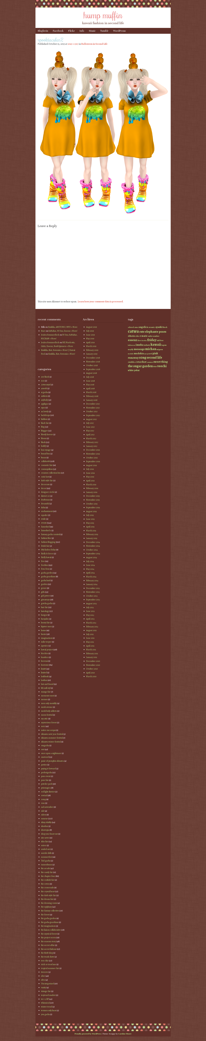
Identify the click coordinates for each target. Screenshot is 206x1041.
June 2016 (90, 473)
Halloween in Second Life (94, 44)
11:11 (42, 380)
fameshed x (46, 530)
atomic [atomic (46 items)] (152, 327)
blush (43, 442)
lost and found (47, 684)
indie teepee (46, 641)
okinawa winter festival (51, 741)
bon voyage (46, 449)
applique (44, 403)
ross (43, 803)
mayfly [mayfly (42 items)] (130, 349)
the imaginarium (48, 926)
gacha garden (47, 572)
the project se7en (48, 937)
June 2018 (90, 380)
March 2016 (91, 484)
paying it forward (48, 768)
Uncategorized (47, 983)
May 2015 (90, 523)
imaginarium (46, 638)
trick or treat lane (48, 964)
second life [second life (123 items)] (154, 357)
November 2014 (93, 546)
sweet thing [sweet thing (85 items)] (160, 362)
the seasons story (48, 941)
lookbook (45, 676)
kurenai (44, 661)
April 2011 (90, 645)
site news (45, 837)
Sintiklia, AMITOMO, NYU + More (62, 327)
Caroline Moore (124, 1034)
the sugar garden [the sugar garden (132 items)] (140, 366)
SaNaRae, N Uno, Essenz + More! (63, 330)
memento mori (47, 695)
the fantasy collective (50, 910)
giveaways (45, 599)
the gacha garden (48, 918)
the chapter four (48, 876)
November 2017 (93, 407)
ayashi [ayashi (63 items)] (158, 327)
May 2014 (90, 569)
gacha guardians (48, 576)
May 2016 (90, 476)
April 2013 (90, 618)
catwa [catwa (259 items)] (133, 331)
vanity (43, 987)
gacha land (45, 580)
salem (43, 814)
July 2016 (90, 469)
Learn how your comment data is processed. (100, 301)
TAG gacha (45, 860)
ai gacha (44, 392)
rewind (44, 795)
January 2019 (91, 353)
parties (44, 764)
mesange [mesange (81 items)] (139, 349)
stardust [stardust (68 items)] (141, 362)
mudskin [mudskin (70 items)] (139, 353)
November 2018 (93, 361)
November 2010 (93, 665)
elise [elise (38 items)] (137, 336)
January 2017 (91, 446)
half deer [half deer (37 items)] (160, 340)
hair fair (44, 607)
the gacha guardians (49, 922)
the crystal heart (48, 891)
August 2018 (91, 373)
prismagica (46, 787)
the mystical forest (49, 933)
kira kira (44, 653)
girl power (45, 595)
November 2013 (93, 592)
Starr (43, 330)
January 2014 (91, 584)
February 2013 (92, 626)
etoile (43, 518)
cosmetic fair (46, 465)
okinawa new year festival (52, 734)
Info (81, 30)
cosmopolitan (47, 469)
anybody (44, 400)
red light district (48, 791)
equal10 (44, 515)
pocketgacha (46, 772)
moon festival (47, 714)
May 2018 (90, 384)
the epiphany (46, 906)
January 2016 (91, 492)
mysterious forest (48, 722)
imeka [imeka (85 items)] (139, 345)
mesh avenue (47, 707)
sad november (47, 807)
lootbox (44, 680)
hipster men (46, 626)
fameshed (45, 526)
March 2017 (91, 438)
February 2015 (92, 534)
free (43, 561)
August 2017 (91, 419)
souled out (45, 849)
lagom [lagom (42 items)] (163, 345)
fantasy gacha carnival (50, 534)
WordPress (119, 30)
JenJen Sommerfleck (50, 334)
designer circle (47, 492)
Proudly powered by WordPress (88, 1034)
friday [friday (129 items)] (151, 340)
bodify (43, 446)
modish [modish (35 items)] (130, 354)
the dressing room (49, 903)
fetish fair (45, 546)
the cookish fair (47, 880)
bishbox (44, 419)
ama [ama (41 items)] (136, 327)
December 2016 (93, 449)
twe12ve (44, 972)
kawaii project (47, 649)
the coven (45, 883)
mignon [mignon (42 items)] (160, 349)
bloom (43, 438)
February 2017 (92, 442)
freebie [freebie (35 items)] (144, 340)
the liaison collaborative (51, 929)
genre (43, 588)
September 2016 (93, 461)
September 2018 (93, 369)
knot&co (45, 657)
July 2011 (90, 634)
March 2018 (91, 392)
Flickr (71, 30)
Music (92, 30)
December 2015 (93, 496)
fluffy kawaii (46, 557)
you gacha (45, 1014)
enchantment (47, 511)
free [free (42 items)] (139, 340)
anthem (44, 396)
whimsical (45, 1002)
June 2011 (90, 638)
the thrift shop (47, 952)
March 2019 (91, 346)
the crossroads (47, 887)
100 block (45, 376)
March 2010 (91, 676)
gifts (43, 592)
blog (43, 426)
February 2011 (92, 653)
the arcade (45, 868)
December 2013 (93, 588)
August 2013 (91, 603)
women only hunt (48, 1010)
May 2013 (90, 615)
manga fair (45, 691)
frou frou (45, 568)
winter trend (46, 1006)
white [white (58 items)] (131, 370)
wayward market (48, 995)
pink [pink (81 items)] (155, 353)
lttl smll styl (45, 688)
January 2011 (91, 657)
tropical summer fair (50, 968)
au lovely (44, 411)
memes (44, 699)
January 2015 (91, 538)
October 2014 (92, 549)
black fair (45, 423)
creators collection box (51, 472)
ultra (43, 979)
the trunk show (47, 956)
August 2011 (91, 630)
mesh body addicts (49, 711)
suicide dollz (46, 853)
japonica (44, 645)
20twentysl (45, 384)
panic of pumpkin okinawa (52, 761)
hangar (44, 615)
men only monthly (49, 703)
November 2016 (93, 453)
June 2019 (90, 334)
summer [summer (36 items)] (150, 362)
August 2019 (91, 327)
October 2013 (92, 595)
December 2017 (93, 403)
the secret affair (48, 945)
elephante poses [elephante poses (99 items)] (155, 331)
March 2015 (91, 530)
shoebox (44, 826)
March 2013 (91, 622)
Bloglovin (43, 30)
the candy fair (47, 872)
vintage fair (46, 991)
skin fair (44, 841)
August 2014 (91, 557)
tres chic (45, 960)
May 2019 (90, 338)
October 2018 (92, 365)
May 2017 (90, 430)
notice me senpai (48, 730)
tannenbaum (46, 864)
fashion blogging (48, 542)
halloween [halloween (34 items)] (131, 345)
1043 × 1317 (73, 44)
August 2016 (91, 465)
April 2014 (90, 572)
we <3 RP (45, 999)
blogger (44, 430)
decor (43, 488)
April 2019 (90, 342)
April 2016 (90, 480)
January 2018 (91, 400)
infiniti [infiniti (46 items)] (147, 345)
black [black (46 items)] (164, 327)
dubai (43, 507)
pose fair (45, 780)
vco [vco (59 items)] (155, 366)
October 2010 (92, 668)
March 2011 (91, 649)
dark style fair (47, 480)
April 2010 (90, 672)
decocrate (45, 484)
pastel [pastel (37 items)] (149, 353)
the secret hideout (49, 949)
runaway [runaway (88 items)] (133, 358)
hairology (45, 611)
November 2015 (93, 499)
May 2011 (90, 642)
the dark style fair (48, 895)
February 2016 (92, 488)
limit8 (43, 668)
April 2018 (90, 388)
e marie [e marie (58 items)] (143, 335)
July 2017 (90, 423)
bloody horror (47, 434)
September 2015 (93, 507)
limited (44, 672)
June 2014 (90, 565)
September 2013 (93, 599)
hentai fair (45, 622)
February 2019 (92, 350)
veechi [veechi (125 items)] (162, 366)
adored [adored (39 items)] (131, 327)
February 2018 (92, 396)
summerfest (46, 857)
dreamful (45, 503)
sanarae (44, 818)
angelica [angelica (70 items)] (143, 327)
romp (43, 799)
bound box (45, 453)
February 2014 (92, 580)
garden (44, 584)
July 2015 (90, 515)
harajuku (45, 618)
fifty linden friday (48, 549)
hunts (43, 634)
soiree (43, 845)
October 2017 (92, 411)
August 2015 (91, 511)
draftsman (45, 499)
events (44, 522)
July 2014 (90, 561)
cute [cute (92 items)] (142, 332)
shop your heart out (49, 833)
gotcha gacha (46, 603)
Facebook (58, 30)
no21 (43, 726)
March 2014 (91, 576)
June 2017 (90, 427)
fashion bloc (46, 538)
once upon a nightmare (51, 753)
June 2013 (90, 611)
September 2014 (93, 553)
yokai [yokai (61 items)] (136, 370)
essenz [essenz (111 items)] (132, 340)
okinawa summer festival (52, 737)
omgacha (45, 745)
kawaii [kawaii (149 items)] (156, 344)
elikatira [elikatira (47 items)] (131, 336)
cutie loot (45, 476)
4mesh (44, 388)
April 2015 (90, 526)
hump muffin (103, 14)
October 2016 (92, 457)
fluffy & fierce (47, 553)
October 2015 (92, 503)
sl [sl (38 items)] (136, 362)
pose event (45, 776)
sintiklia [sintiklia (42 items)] (131, 362)
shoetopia (45, 830)
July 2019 (90, 330)
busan (43, 457)
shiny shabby (46, 822)
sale (42, 810)
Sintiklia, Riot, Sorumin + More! (61, 353)
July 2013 (90, 607)
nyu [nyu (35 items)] (145, 354)
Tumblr (104, 30)
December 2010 (93, 661)
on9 (42, 749)
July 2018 (90, 377)
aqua (43, 407)
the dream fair (47, 899)
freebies (44, 565)
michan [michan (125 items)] (150, 349)
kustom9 (45, 664)
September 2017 (93, 415)
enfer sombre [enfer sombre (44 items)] (153, 336)
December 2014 (93, 542)
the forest (45, 914)
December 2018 (93, 357)
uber (43, 976)
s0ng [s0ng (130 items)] (142, 357)
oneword (45, 757)
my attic (44, 718)
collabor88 (45, 461)
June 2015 (90, 519)
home (43, 630)
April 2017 (90, 434)
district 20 (45, 496)
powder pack (46, 783)
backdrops (45, 415)
